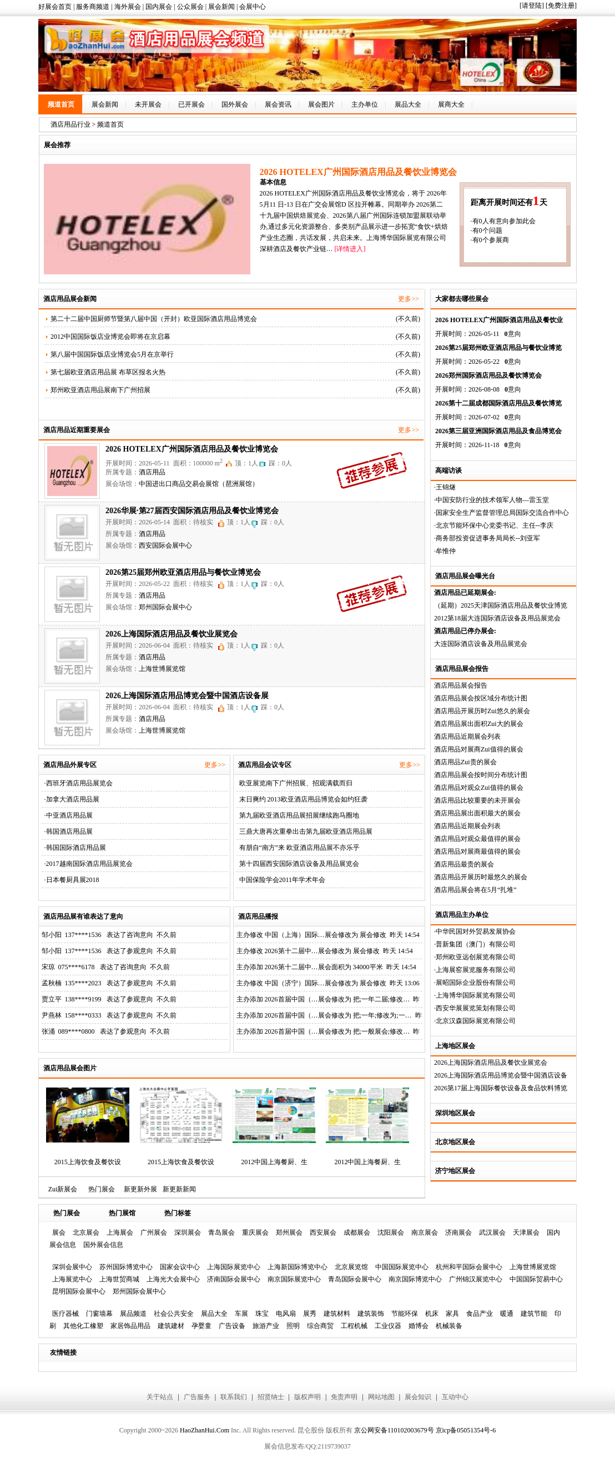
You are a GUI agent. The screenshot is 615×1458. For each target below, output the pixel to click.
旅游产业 (266, 1326)
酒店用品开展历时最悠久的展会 (480, 877)
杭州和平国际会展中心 (469, 1267)
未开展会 (148, 104)
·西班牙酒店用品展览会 (78, 783)
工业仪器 (388, 1326)
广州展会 (153, 1232)
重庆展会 (255, 1232)
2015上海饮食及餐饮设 (87, 1162)
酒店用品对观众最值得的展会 (477, 839)
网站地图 (381, 1397)
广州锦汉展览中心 (475, 1279)
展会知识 (418, 1397)
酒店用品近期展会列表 (467, 736)
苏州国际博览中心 (126, 1267)
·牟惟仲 (445, 551)
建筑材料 (337, 1313)
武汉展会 (492, 1232)
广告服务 (197, 1397)
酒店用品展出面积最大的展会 (477, 813)
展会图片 (321, 104)
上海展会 (120, 1232)
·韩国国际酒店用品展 (75, 847)
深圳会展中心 (72, 1267)
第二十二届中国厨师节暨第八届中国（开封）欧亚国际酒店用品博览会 (154, 319)
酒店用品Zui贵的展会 (465, 762)
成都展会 (357, 1232)
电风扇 (286, 1313)
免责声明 (344, 1397)
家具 (452, 1313)
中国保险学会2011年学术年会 (282, 880)
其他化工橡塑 (83, 1326)
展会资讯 (278, 104)
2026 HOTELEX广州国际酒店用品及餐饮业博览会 (191, 449)
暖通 (506, 1313)
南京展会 (424, 1232)
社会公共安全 (174, 1313)
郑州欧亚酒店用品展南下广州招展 (100, 390)
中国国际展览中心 (402, 1267)
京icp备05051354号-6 (466, 1430)
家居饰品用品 (130, 1326)
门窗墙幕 (99, 1313)
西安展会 (323, 1232)
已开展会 (191, 104)
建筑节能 (534, 1313)
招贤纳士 (271, 1397)
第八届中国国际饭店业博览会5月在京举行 (112, 354)
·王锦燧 (445, 487)
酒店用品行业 (70, 124)
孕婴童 (201, 1326)
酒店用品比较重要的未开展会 (477, 800)
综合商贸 (320, 1326)
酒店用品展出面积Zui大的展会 (478, 724)
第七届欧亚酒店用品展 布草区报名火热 (108, 372)
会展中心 (252, 7)
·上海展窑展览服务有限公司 (475, 970)
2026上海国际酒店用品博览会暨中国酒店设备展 (187, 696)
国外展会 (234, 104)
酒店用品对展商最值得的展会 (477, 851)
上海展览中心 (72, 1279)
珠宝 (262, 1313)
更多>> (408, 299)
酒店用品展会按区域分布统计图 (480, 698)
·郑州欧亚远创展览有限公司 (475, 957)
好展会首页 (55, 7)
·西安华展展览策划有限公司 (475, 1008)
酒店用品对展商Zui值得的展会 (478, 749)
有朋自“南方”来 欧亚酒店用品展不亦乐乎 (299, 847)
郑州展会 (289, 1232)
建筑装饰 (370, 1313)
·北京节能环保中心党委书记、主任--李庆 (493, 525)
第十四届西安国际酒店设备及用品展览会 (299, 864)
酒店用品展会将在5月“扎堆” (475, 890)
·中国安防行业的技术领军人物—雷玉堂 (491, 500)
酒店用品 (152, 472)
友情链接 (63, 1352)
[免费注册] (561, 5)
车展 (241, 1313)
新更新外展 (140, 1189)
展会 (58, 1232)
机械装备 (449, 1326)
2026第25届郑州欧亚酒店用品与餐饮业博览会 (183, 572)
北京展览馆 (351, 1267)
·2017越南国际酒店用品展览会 (88, 864)
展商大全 (451, 104)
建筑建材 (171, 1326)
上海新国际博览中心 (297, 1267)
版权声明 (307, 1397)
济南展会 (458, 1232)
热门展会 (101, 1189)
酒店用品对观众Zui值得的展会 (478, 787)
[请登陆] (532, 5)
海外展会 (127, 7)
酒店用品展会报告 (460, 685)
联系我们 (233, 1397)
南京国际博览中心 (415, 1279)
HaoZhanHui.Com (204, 1430)
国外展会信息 (103, 1245)
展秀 (309, 1313)
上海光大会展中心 (173, 1279)
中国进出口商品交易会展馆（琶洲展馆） (199, 484)
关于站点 (160, 1397)
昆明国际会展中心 (78, 1291)
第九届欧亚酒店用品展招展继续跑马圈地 (299, 815)
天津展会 (526, 1232)
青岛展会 (221, 1232)
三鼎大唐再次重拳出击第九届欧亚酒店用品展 (305, 831)
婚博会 (419, 1326)
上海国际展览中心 (233, 1267)
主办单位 (364, 104)
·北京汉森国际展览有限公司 (475, 1021)
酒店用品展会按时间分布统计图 (480, 775)
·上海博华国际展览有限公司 (475, 995)
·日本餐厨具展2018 (71, 880)
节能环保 (404, 1313)
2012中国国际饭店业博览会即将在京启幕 (110, 336)
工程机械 (354, 1326)
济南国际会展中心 (233, 1279)
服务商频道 (92, 7)
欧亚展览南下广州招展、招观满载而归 (295, 783)
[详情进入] (349, 249)
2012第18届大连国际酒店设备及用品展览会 (497, 618)
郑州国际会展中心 (165, 607)
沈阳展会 (390, 1232)
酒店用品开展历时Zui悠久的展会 (482, 711)
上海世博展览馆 (162, 669)
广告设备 (232, 1326)
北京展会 (86, 1232)
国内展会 (158, 7)
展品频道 (133, 1313)
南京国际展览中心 (294, 1279)
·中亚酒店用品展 (68, 815)
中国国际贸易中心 (536, 1279)
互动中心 (455, 1397)
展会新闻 (221, 7)
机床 (431, 1313)
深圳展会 (187, 1232)
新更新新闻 (179, 1189)
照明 (293, 1326)
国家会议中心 (180, 1267)
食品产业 (479, 1313)
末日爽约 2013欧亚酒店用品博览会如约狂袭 (303, 799)
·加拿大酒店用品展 (71, 799)
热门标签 (177, 1213)
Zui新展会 (63, 1189)
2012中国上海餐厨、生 (274, 1162)
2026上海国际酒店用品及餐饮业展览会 (490, 1062)
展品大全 (408, 104)
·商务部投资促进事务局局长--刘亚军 (487, 538)
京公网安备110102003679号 (394, 1430)
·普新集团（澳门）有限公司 (475, 944)
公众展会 (190, 7)
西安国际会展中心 (165, 545)
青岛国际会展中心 (354, 1279)
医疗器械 (65, 1313)
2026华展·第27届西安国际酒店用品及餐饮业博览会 (192, 511)
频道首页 (61, 104)
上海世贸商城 (119, 1279)
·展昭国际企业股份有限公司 (475, 982)
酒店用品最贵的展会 (464, 864)
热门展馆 (122, 1213)
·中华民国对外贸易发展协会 (475, 931)
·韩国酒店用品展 (68, 831)
